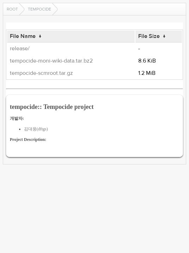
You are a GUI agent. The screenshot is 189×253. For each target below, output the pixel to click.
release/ (20, 48)
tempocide (39, 9)
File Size (149, 36)
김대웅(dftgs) (36, 128)
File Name (23, 36)
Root (12, 9)
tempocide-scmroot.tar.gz (41, 73)
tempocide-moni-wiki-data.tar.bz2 (51, 60)
